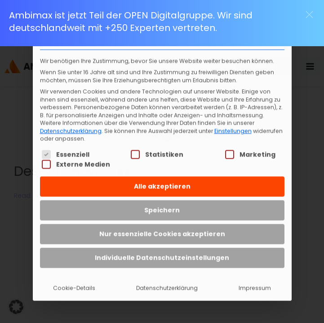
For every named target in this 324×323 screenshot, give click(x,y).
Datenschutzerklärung (71, 116)
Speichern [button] (162, 195)
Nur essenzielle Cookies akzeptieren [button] (162, 219)
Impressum (255, 273)
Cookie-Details (74, 273)
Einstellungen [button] (233, 116)
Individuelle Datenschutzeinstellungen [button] (162, 243)
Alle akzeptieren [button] (162, 171)
